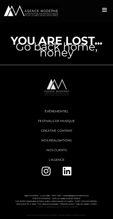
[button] (104, 10)
